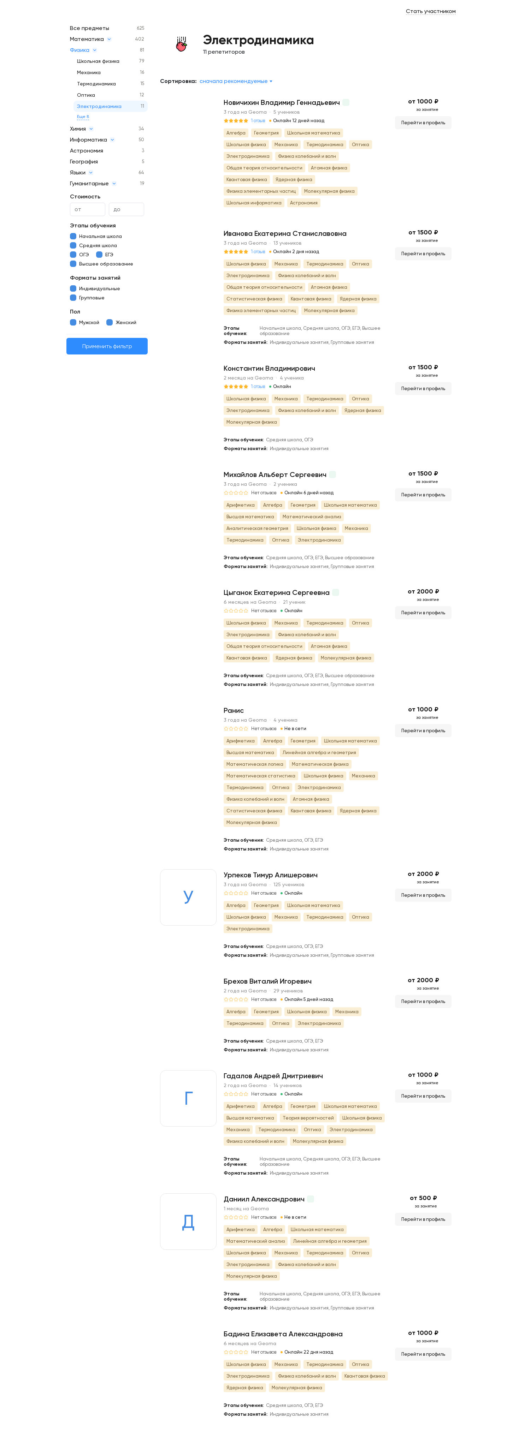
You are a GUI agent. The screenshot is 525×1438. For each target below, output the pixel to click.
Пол (75, 311)
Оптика (86, 95)
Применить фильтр (107, 346)
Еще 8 (83, 116)
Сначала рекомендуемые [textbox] (234, 81)
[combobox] (236, 81)
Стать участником (431, 11)
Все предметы (89, 28)
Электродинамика (99, 106)
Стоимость (85, 196)
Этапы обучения (93, 225)
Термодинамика (96, 83)
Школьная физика (98, 61)
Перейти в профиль (423, 122)
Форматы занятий (95, 277)
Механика (89, 72)
